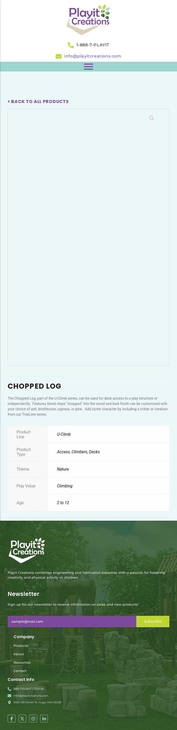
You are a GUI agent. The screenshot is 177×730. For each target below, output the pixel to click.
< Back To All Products (38, 101)
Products (20, 646)
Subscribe (152, 621)
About (18, 654)
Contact (19, 671)
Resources (22, 662)
